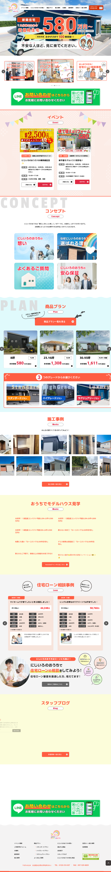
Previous (3, 71)
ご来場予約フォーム (20, 847)
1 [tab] (51, 85)
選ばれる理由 (61, 847)
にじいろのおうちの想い (37, 8)
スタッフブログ (62, 854)
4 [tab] (56, 85)
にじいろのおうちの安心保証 (66, 858)
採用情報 (85, 847)
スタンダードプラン (42, 847)
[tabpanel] (55, 71)
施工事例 (57, 8)
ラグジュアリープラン (43, 854)
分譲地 (64, 8)
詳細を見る (29, 185)
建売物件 (70, 8)
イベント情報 (24, 8)
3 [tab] (54, 85)
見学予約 (45, 185)
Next (107, 71)
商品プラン (50, 8)
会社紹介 (60, 851)
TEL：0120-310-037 (62, 865)
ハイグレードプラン (42, 851)
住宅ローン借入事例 (81, 8)
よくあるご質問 (38, 858)
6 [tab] (59, 85)
